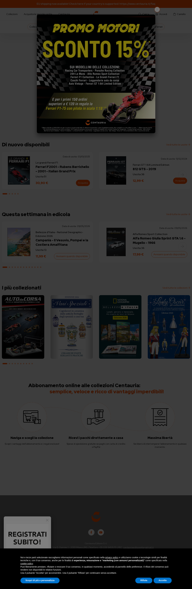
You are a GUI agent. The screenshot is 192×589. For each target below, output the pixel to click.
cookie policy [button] (26, 563)
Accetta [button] (163, 580)
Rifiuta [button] (143, 580)
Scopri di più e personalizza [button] (40, 580)
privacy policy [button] (111, 557)
